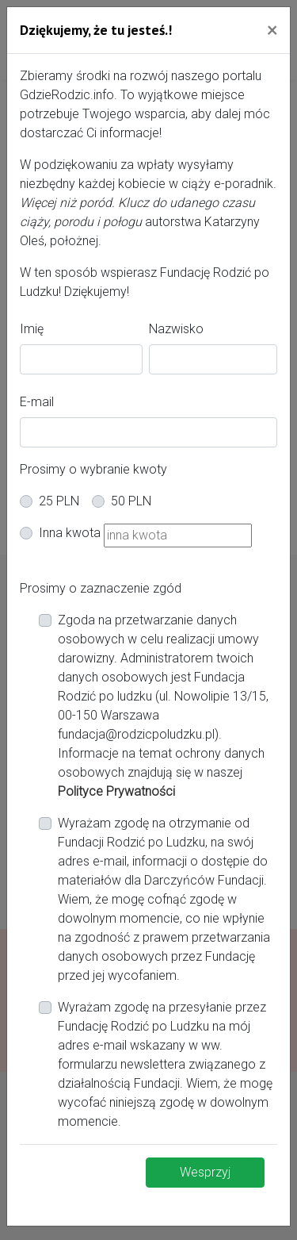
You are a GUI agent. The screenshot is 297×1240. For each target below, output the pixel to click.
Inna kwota (70, 532)
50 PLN (131, 501)
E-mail (37, 401)
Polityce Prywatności (116, 791)
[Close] (272, 29)
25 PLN (59, 501)
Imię (32, 328)
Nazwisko (176, 328)
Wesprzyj (205, 1172)
